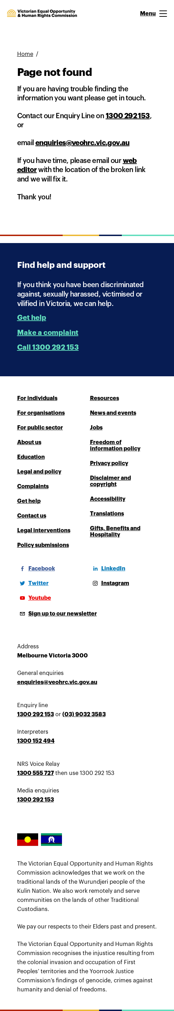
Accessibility (107, 499)
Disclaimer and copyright (110, 481)
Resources (104, 398)
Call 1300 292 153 (48, 347)
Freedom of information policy (115, 445)
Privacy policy (109, 463)
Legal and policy (39, 472)
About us (29, 442)
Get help (31, 317)
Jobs (96, 427)
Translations (107, 514)
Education (31, 457)
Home (25, 54)
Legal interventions (43, 530)
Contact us (31, 516)
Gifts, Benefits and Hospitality (115, 531)
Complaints (33, 486)
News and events (113, 413)
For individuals (37, 398)
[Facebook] (36, 568)
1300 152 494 (36, 741)
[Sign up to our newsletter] (57, 614)
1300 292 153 (128, 116)
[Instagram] (109, 583)
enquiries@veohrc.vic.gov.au (82, 143)
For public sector (40, 427)
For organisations (41, 413)
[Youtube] (34, 598)
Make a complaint (47, 332)
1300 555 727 (35, 773)
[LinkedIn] (107, 568)
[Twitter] (33, 583)
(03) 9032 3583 (84, 714)
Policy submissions (43, 545)
